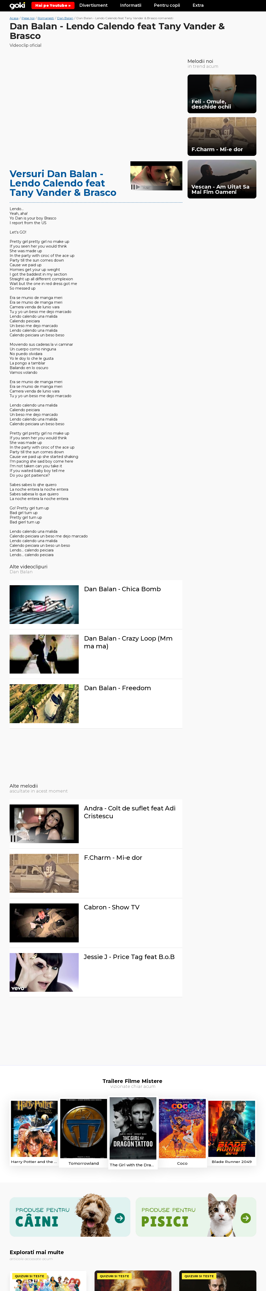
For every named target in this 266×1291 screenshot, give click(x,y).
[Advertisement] (96, 751)
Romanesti (46, 18)
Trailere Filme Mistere (133, 1081)
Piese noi (28, 18)
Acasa (14, 18)
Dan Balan (65, 18)
